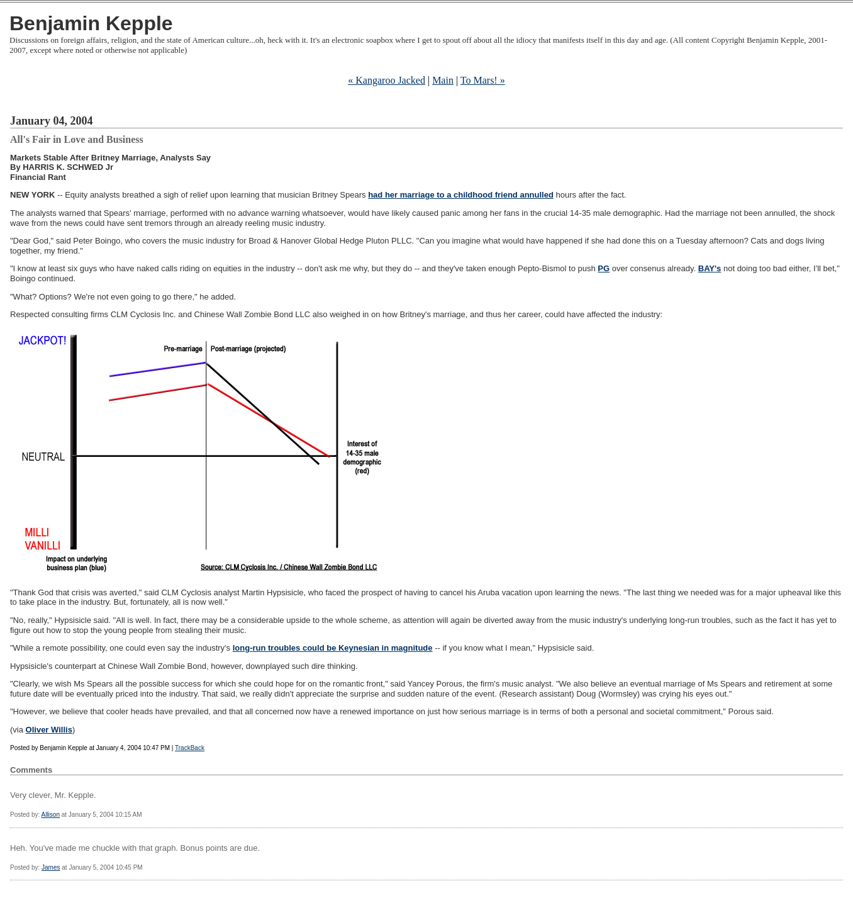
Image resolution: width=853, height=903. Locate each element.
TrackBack (189, 747)
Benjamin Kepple (91, 23)
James (51, 867)
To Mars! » (482, 80)
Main (443, 80)
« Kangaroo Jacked (386, 80)
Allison (50, 814)
